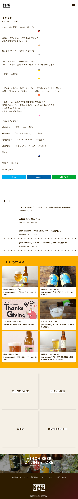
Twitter (14, 177)
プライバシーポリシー (47, 477)
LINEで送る (64, 177)
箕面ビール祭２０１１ (12, 163)
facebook (39, 177)
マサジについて (25, 477)
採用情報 (35, 477)
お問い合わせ (61, 477)
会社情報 (15, 477)
